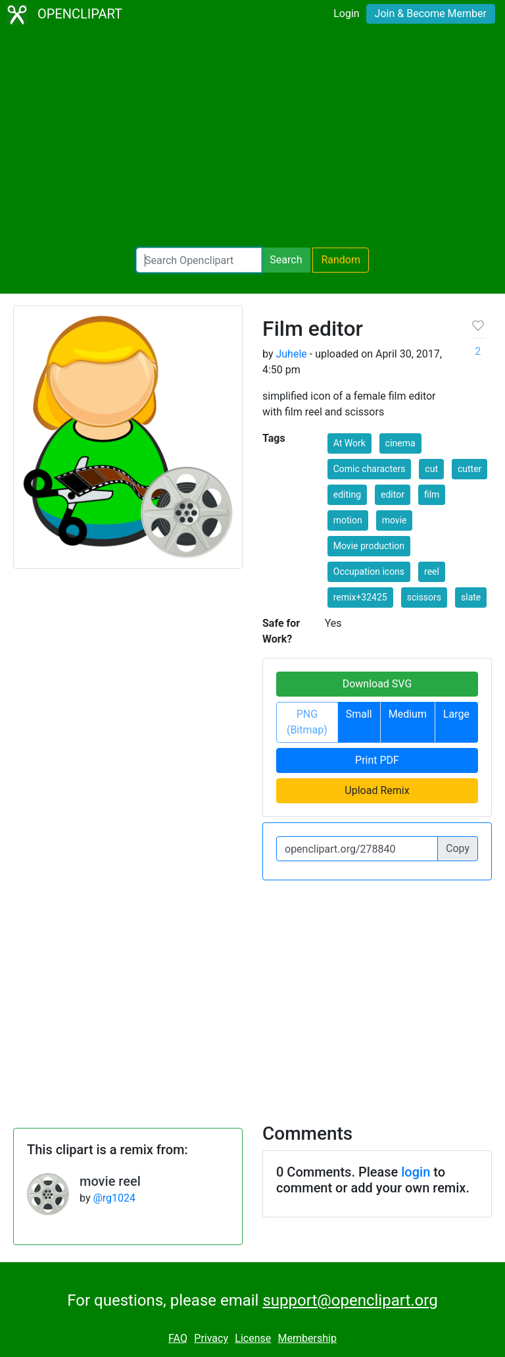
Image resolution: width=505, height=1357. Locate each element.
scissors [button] (424, 597)
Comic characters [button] (369, 469)
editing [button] (347, 494)
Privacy (211, 1338)
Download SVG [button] (377, 684)
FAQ (177, 1338)
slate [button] (471, 597)
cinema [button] (400, 443)
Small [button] (359, 714)
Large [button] (456, 714)
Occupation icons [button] (368, 571)
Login (346, 13)
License (253, 1338)
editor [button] (392, 494)
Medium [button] (408, 714)
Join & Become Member (431, 13)
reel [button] (431, 571)
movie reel (110, 1181)
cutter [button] (469, 469)
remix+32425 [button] (360, 597)
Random (340, 259)
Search (286, 259)
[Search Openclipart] (199, 260)
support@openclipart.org (349, 1300)
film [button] (431, 494)
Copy (457, 848)
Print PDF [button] (377, 760)
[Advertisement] (252, 138)
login (415, 1172)
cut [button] (431, 469)
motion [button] (347, 520)
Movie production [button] (368, 546)
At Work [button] (349, 443)
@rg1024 (114, 1198)
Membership (307, 1338)
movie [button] (394, 520)
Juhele (291, 354)
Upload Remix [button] (377, 790)
